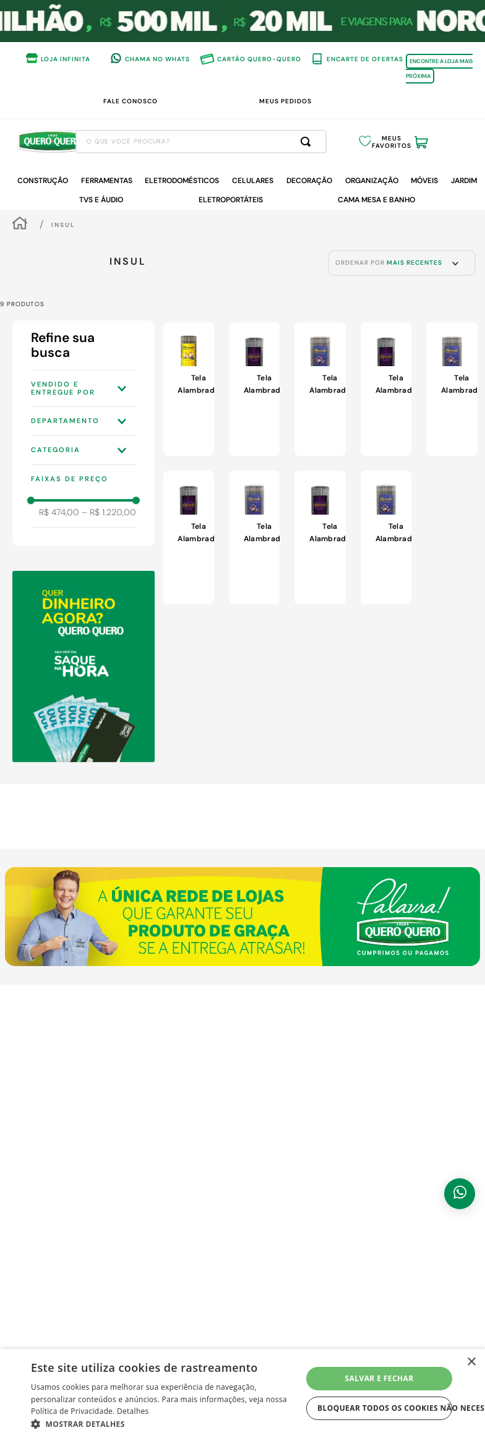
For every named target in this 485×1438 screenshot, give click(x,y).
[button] (83, 388)
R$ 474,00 (59, 512)
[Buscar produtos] (308, 141)
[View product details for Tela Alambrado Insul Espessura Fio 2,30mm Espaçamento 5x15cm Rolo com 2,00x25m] (386, 537)
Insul (63, 225)
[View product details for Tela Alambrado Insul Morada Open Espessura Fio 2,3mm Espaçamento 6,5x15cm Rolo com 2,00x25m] (319, 537)
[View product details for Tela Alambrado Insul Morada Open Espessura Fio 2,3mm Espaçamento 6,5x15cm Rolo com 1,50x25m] (386, 389)
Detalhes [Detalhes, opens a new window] (133, 1411)
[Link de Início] (19, 225)
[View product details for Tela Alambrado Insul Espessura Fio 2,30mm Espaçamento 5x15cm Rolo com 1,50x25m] (319, 389)
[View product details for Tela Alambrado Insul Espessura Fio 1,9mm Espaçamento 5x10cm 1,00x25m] (188, 389)
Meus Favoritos (391, 142)
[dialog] (242, 1393)
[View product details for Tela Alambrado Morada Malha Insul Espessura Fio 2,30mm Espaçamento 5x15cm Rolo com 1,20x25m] (451, 389)
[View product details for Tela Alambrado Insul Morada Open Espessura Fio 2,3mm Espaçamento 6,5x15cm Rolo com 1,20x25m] (188, 537)
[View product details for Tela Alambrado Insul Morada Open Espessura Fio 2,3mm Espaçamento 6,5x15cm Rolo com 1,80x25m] (254, 389)
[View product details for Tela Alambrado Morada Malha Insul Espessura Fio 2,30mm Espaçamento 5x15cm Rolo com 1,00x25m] (254, 537)
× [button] (471, 1362)
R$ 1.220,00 (109, 512)
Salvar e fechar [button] (379, 1378)
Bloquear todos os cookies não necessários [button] (384, 1408)
